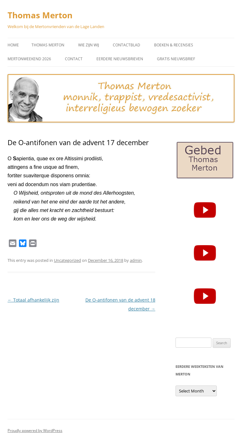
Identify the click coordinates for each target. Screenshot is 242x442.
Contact (74, 59)
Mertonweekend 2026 (29, 59)
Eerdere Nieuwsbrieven (119, 59)
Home (13, 45)
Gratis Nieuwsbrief (176, 59)
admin (136, 260)
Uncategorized (67, 260)
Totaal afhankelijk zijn (33, 300)
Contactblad (126, 45)
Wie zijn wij (88, 45)
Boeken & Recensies (173, 45)
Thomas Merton (40, 15)
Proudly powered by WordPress (35, 430)
